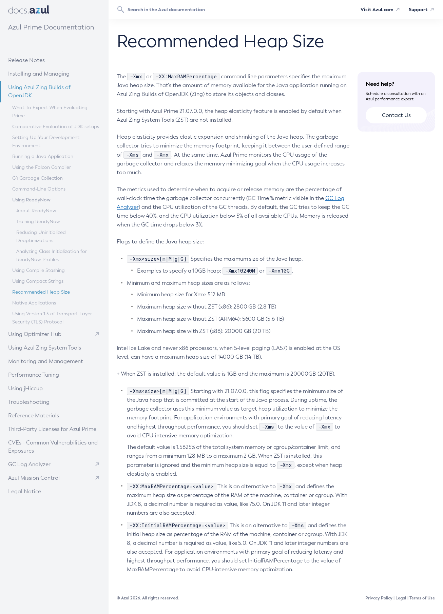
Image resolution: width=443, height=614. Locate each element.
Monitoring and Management (52, 360)
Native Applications (34, 303)
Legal (401, 598)
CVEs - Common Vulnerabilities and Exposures (53, 446)
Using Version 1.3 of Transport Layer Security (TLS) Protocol (52, 318)
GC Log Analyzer (29, 464)
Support (418, 9)
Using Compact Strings (37, 281)
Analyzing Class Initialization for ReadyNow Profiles (51, 255)
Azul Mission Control (34, 478)
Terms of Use (422, 598)
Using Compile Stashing (38, 270)
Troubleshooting (43, 401)
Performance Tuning (46, 374)
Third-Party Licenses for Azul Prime (52, 429)
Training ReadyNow (38, 221)
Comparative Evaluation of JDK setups (55, 127)
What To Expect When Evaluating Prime (50, 112)
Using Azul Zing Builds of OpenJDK (53, 91)
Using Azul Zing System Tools (51, 347)
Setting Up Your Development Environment (45, 141)
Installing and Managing (48, 73)
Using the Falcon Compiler (41, 167)
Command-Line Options (38, 189)
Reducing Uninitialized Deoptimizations (41, 236)
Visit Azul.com (377, 9)
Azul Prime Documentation (51, 27)
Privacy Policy (378, 598)
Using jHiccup (25, 388)
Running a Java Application (42, 156)
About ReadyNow (36, 211)
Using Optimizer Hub (34, 334)
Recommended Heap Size (41, 292)
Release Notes (42, 59)
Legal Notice (24, 491)
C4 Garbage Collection (37, 178)
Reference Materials (46, 415)
